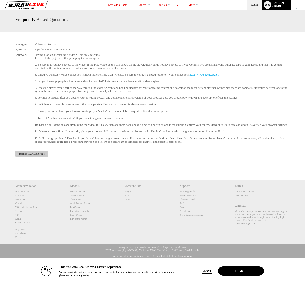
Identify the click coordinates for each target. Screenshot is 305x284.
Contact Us (185, 207)
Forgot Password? (188, 195)
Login (254, 4)
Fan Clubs (75, 207)
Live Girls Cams (117, 4)
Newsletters (185, 211)
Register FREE (22, 191)
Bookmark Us (241, 195)
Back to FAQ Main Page (32, 153)
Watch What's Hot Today (27, 207)
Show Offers (76, 215)
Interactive (20, 199)
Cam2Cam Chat (22, 222)
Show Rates (75, 199)
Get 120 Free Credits (244, 191)
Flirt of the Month (78, 218)
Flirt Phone (20, 233)
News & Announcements (191, 215)
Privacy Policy (81, 275)
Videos (142, 4)
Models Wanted (77, 191)
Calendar (19, 203)
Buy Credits (20, 229)
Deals (17, 237)
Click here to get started (246, 223)
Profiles (162, 4)
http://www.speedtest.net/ (204, 74)
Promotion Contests (79, 211)
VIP (178, 4)
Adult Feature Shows (80, 203)
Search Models (77, 195)
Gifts (127, 199)
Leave (207, 271)
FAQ (182, 203)
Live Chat (20, 195)
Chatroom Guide (187, 199)
